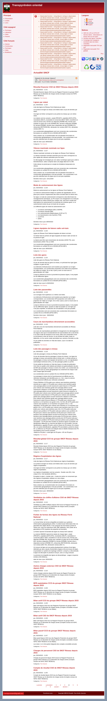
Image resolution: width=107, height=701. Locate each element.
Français (89, 23)
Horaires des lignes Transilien (92, 38)
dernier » (65, 687)
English (89, 24)
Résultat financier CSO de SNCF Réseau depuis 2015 (56, 87)
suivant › (56, 687)
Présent (7, 36)
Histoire (7, 44)
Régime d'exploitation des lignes (47, 456)
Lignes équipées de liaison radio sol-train (51, 228)
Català (89, 21)
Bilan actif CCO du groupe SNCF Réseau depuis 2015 (56, 601)
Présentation (9, 18)
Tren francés (43, 98)
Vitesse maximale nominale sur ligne (49, 148)
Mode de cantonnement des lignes (48, 185)
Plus (102, 53)
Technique (8, 30)
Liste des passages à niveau (45, 349)
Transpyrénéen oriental (27, 5)
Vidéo (6, 34)
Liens (6, 23)
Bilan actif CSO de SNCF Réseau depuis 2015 (53, 616)
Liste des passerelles (43, 290)
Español (89, 19)
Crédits (7, 20)
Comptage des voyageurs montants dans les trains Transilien (91, 41)
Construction (9, 46)
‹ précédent (48, 685)
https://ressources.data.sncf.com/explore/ (51, 80)
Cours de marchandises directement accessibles (54, 322)
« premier (39, 685)
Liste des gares (40, 255)
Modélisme (8, 52)
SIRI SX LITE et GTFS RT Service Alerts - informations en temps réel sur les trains (92, 34)
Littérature (8, 32)
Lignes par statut (41, 102)
